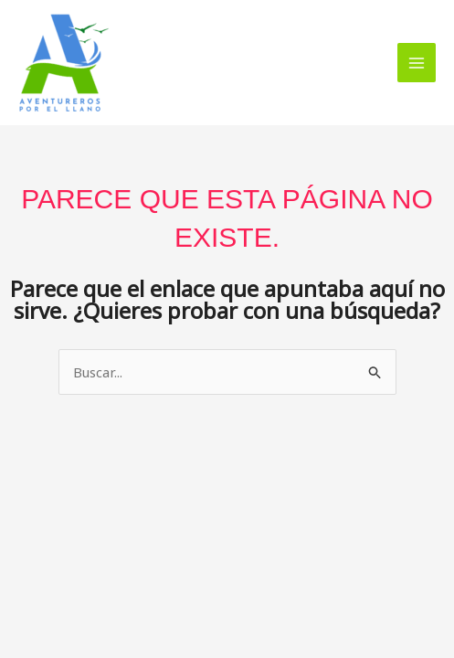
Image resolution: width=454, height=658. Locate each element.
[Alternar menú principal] (417, 62)
